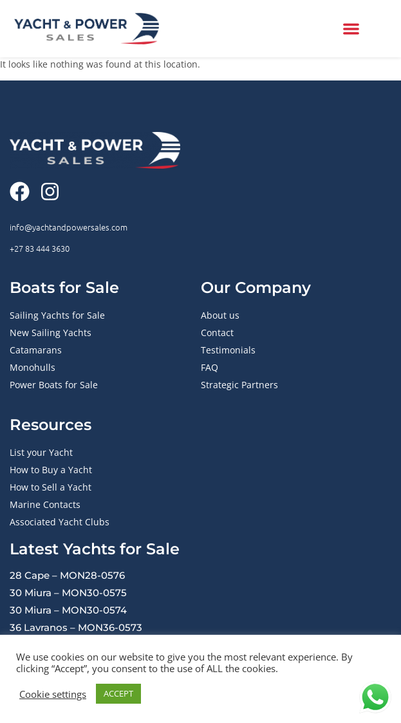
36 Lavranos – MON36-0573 (76, 627)
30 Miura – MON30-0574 (68, 610)
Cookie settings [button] (52, 694)
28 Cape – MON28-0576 (67, 575)
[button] (351, 28)
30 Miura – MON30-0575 (68, 593)
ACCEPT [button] (118, 693)
